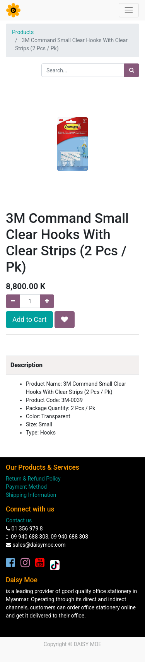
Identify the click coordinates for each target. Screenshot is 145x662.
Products (23, 32)
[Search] (131, 70)
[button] (65, 319)
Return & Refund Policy (33, 479)
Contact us (19, 520)
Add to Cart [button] (29, 319)
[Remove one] (13, 301)
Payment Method (26, 487)
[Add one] (47, 301)
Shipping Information (31, 495)
